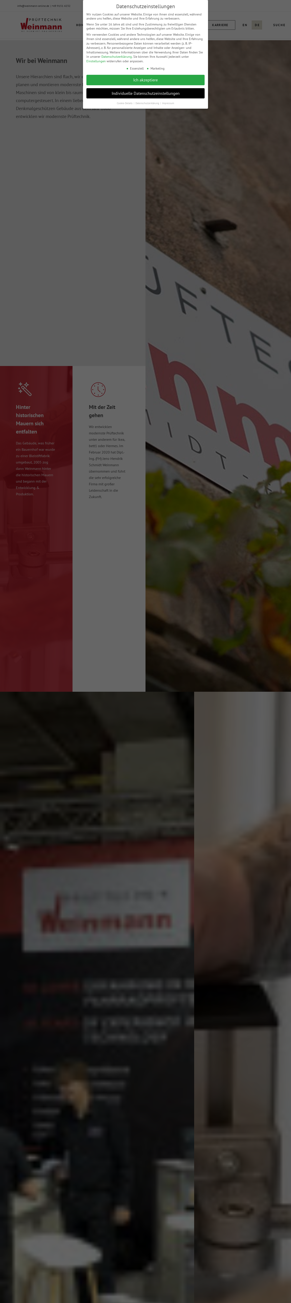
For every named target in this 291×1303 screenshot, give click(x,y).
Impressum (168, 103)
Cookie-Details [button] (125, 103)
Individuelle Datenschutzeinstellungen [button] (146, 93)
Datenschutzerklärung (116, 57)
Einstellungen (96, 61)
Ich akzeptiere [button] (145, 80)
